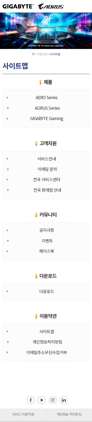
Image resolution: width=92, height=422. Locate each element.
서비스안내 (46, 159)
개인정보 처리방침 (69, 414)
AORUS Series (47, 108)
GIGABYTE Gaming (46, 118)
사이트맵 (46, 331)
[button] (86, 30)
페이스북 (46, 251)
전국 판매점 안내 (47, 190)
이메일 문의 (47, 169)
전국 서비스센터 (46, 179)
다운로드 (46, 291)
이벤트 (47, 240)
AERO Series (47, 97)
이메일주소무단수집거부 (46, 352)
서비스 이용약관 (23, 414)
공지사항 (46, 230)
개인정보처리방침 (47, 342)
